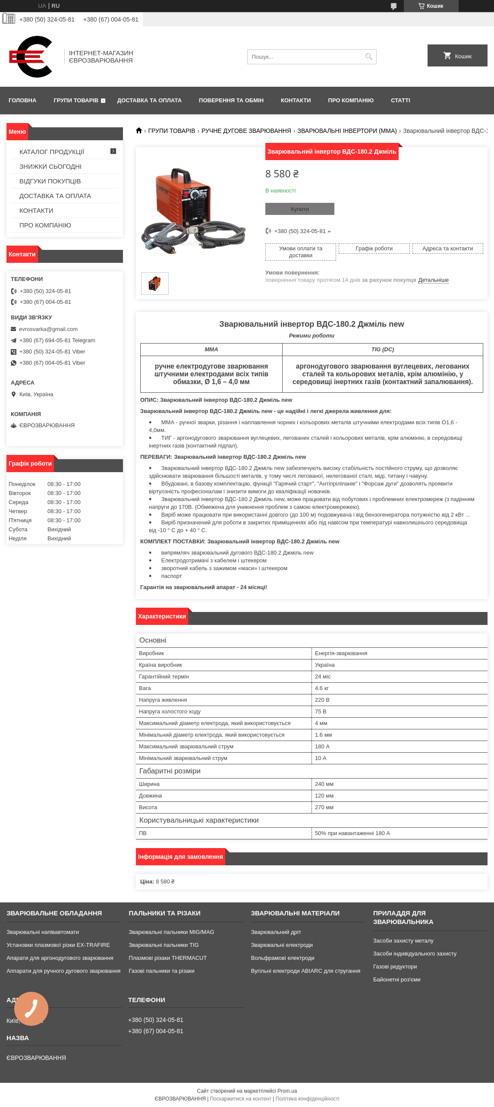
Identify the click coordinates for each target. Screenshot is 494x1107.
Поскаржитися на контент (240, 1099)
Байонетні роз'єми (396, 979)
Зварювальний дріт (276, 932)
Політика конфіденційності (308, 1099)
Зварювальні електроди (282, 945)
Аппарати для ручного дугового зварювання (63, 971)
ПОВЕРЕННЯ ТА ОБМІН (231, 100)
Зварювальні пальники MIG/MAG (171, 932)
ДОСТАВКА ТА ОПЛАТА (149, 100)
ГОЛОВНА (22, 100)
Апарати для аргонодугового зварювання (59, 958)
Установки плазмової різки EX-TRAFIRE (58, 945)
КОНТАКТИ (296, 100)
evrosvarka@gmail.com (48, 329)
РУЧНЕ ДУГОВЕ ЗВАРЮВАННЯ (246, 130)
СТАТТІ (400, 100)
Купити (300, 209)
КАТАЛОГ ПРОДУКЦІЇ (51, 151)
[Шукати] (369, 56)
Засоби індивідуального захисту (414, 953)
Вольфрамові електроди (283, 958)
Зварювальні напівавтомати (42, 932)
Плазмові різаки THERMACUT (168, 958)
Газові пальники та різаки (161, 971)
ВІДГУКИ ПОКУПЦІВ (50, 181)
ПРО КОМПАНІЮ (351, 100)
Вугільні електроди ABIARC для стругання (306, 971)
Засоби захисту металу (403, 940)
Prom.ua (287, 1091)
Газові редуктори (395, 966)
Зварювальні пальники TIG (163, 945)
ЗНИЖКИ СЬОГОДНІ (50, 166)
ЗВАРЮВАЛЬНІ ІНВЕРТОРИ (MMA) (347, 130)
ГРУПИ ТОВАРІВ (75, 100)
